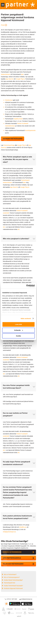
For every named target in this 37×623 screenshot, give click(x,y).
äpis (22, 74)
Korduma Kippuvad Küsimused (13, 588)
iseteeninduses (5, 74)
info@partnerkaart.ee (9, 532)
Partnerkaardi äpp (9, 145)
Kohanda (18, 330)
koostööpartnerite (30, 130)
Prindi (2, 25)
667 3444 (14, 599)
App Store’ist (9, 79)
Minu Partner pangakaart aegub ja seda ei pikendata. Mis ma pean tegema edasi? (17, 159)
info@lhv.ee (22, 527)
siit (18, 229)
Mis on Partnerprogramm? (12, 577)
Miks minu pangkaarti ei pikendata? (16, 238)
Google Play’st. (25, 187)
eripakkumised (18, 119)
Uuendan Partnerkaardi (12, 139)
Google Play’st (20, 79)
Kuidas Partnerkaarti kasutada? (13, 585)
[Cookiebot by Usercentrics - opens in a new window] (26, 286)
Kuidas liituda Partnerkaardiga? (13, 580)
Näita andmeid (26, 318)
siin (4, 227)
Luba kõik (18, 324)
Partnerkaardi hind (9, 583)
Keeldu (18, 336)
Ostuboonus (8, 100)
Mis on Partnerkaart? (10, 574)
